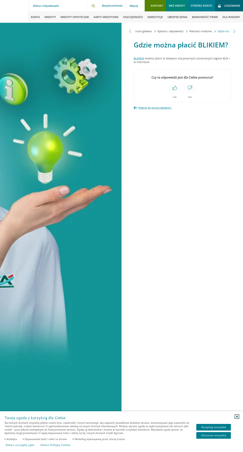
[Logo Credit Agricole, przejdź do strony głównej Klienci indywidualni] (14, 11)
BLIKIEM (139, 58)
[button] (236, 416)
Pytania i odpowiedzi (147, 31)
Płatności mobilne (177, 31)
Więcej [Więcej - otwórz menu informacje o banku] (134, 5)
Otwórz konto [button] (201, 5)
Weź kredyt (177, 5)
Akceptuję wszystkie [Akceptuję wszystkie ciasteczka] (213, 427)
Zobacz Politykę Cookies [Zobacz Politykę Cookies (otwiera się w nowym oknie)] (55, 444)
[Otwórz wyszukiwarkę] (93, 5)
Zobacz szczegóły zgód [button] (20, 444)
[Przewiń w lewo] (130, 31)
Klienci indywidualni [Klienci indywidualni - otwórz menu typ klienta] (46, 5)
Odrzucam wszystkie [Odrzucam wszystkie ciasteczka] (213, 435)
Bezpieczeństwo (112, 5)
